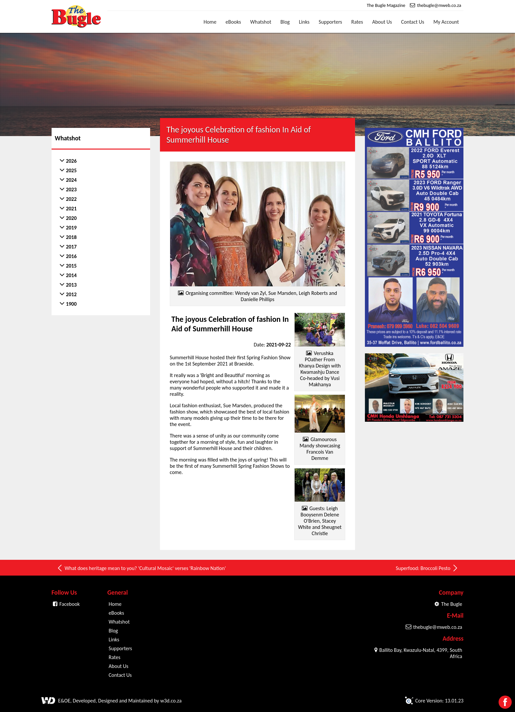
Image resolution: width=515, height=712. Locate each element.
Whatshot (260, 22)
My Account (446, 22)
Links (304, 22)
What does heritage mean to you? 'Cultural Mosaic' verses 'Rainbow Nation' (141, 568)
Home (210, 22)
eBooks (233, 22)
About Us (382, 22)
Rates (357, 22)
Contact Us (412, 22)
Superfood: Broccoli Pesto (427, 568)
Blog (285, 22)
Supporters (330, 22)
